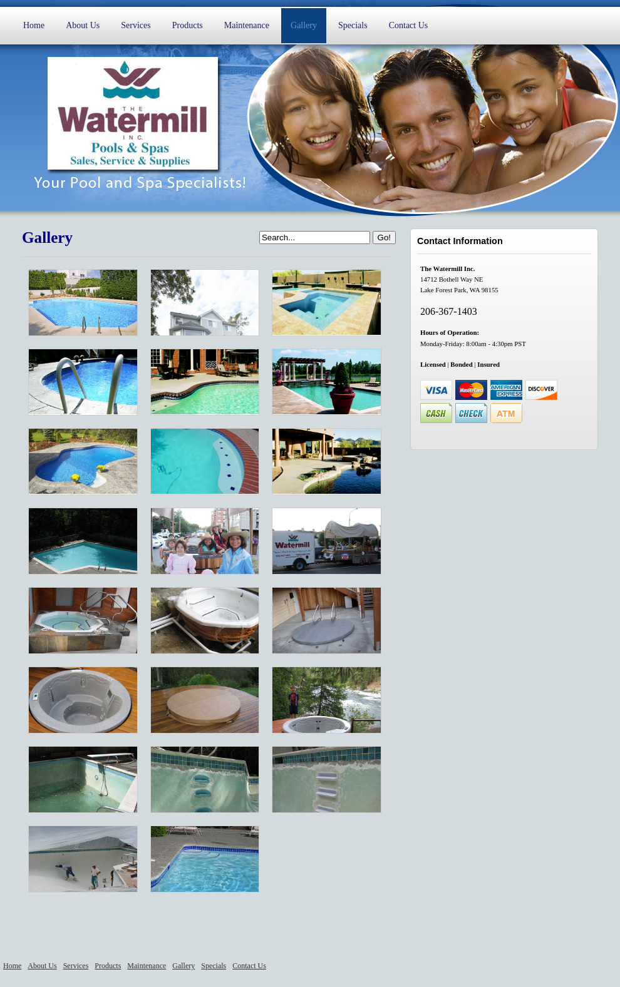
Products (187, 25)
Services (135, 25)
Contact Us (408, 25)
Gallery (304, 25)
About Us (83, 25)
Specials (353, 25)
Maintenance (246, 25)
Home (33, 25)
